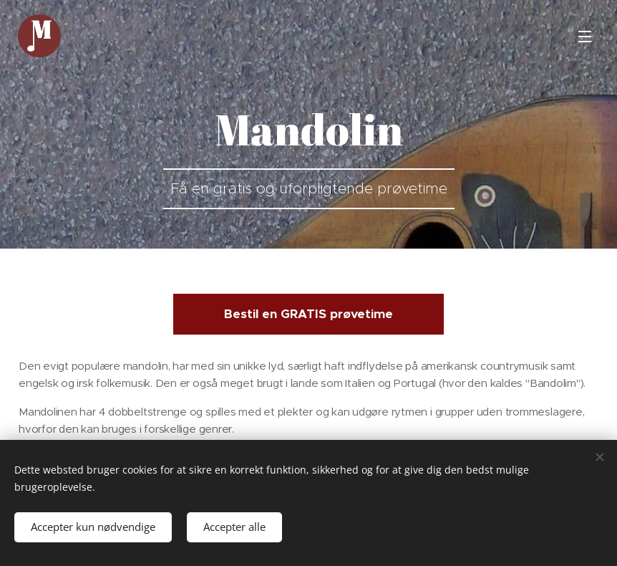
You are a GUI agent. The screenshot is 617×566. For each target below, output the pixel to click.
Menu (584, 36)
